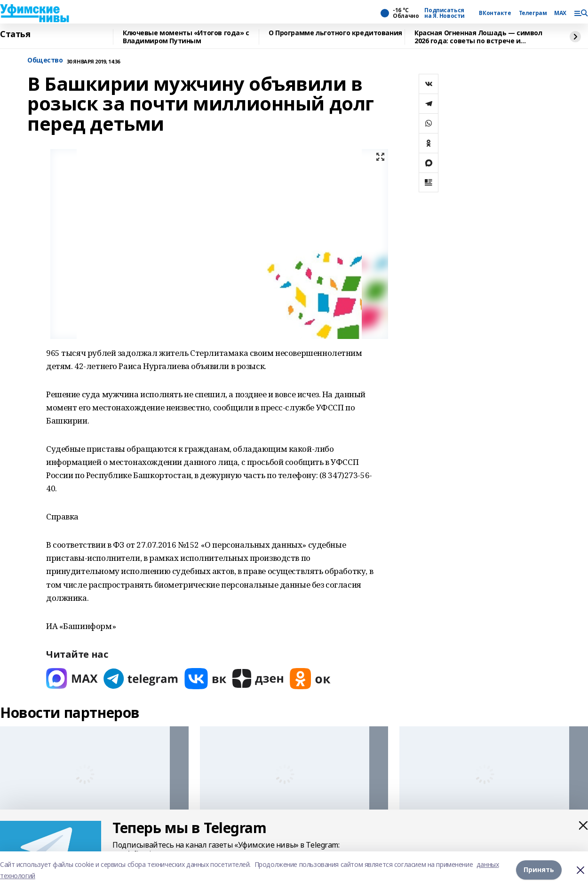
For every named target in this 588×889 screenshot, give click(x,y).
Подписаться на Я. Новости (444, 13)
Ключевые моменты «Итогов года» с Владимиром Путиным (186, 37)
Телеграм (533, 13)
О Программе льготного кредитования (335, 33)
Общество (45, 60)
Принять (539, 869)
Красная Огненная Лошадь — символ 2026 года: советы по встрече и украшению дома (478, 37)
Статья (15, 34)
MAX (560, 13)
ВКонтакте (495, 13)
